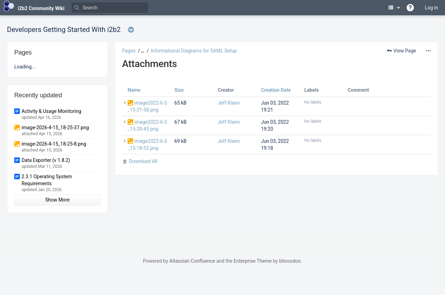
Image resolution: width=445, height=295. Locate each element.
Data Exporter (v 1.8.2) (46, 160)
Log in (431, 7)
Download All (143, 161)
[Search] (110, 7)
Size (179, 90)
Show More (57, 200)
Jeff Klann (229, 103)
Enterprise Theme (253, 261)
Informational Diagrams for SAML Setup (194, 51)
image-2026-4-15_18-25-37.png (55, 127)
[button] (141, 51)
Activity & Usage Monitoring (51, 111)
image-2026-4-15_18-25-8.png (54, 144)
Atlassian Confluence (192, 261)
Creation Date (276, 90)
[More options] (428, 51)
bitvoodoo (290, 261)
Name (134, 90)
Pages (129, 51)
